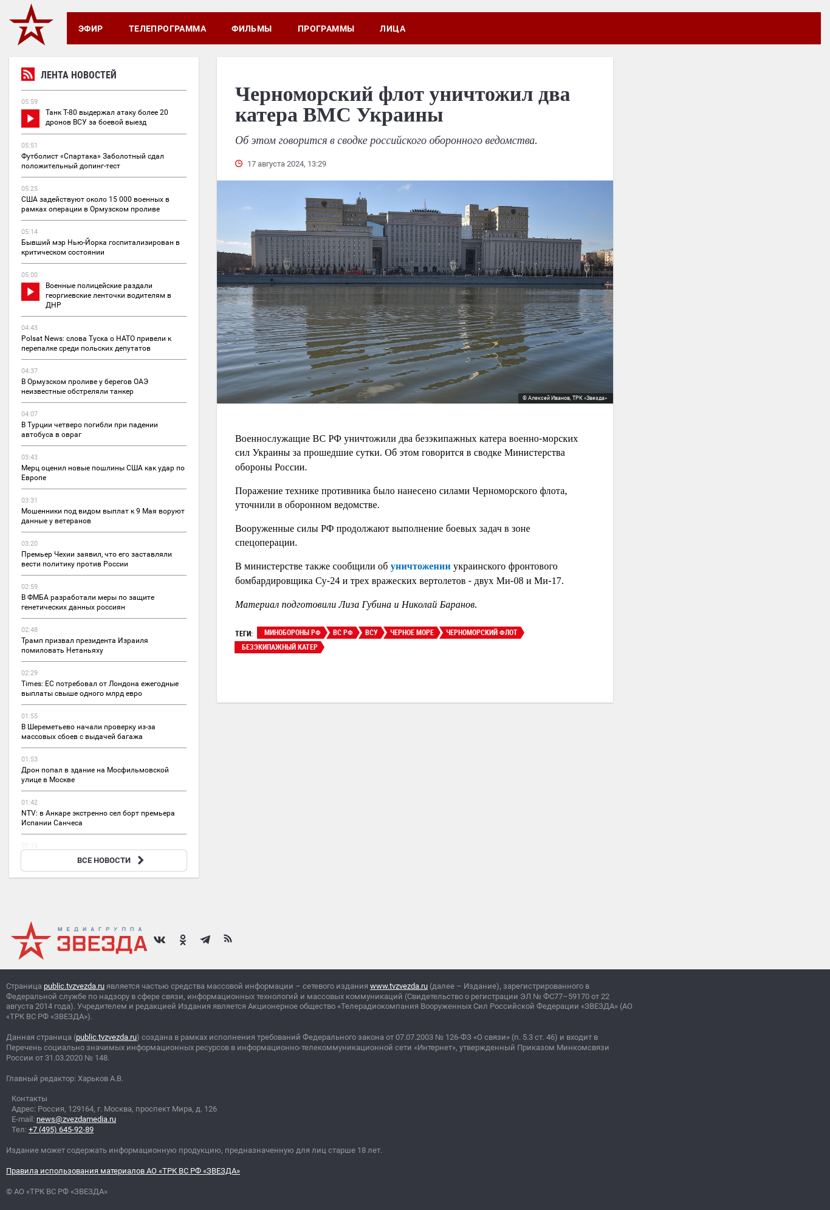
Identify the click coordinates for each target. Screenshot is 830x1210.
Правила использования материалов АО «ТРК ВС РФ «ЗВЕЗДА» (123, 1170)
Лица (392, 28)
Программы (326, 28)
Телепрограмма (167, 28)
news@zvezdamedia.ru (76, 1119)
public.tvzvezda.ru (74, 986)
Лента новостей (69, 76)
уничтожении (421, 566)
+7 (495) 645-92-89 (61, 1129)
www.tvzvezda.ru (399, 986)
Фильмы (252, 28)
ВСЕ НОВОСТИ (112, 860)
